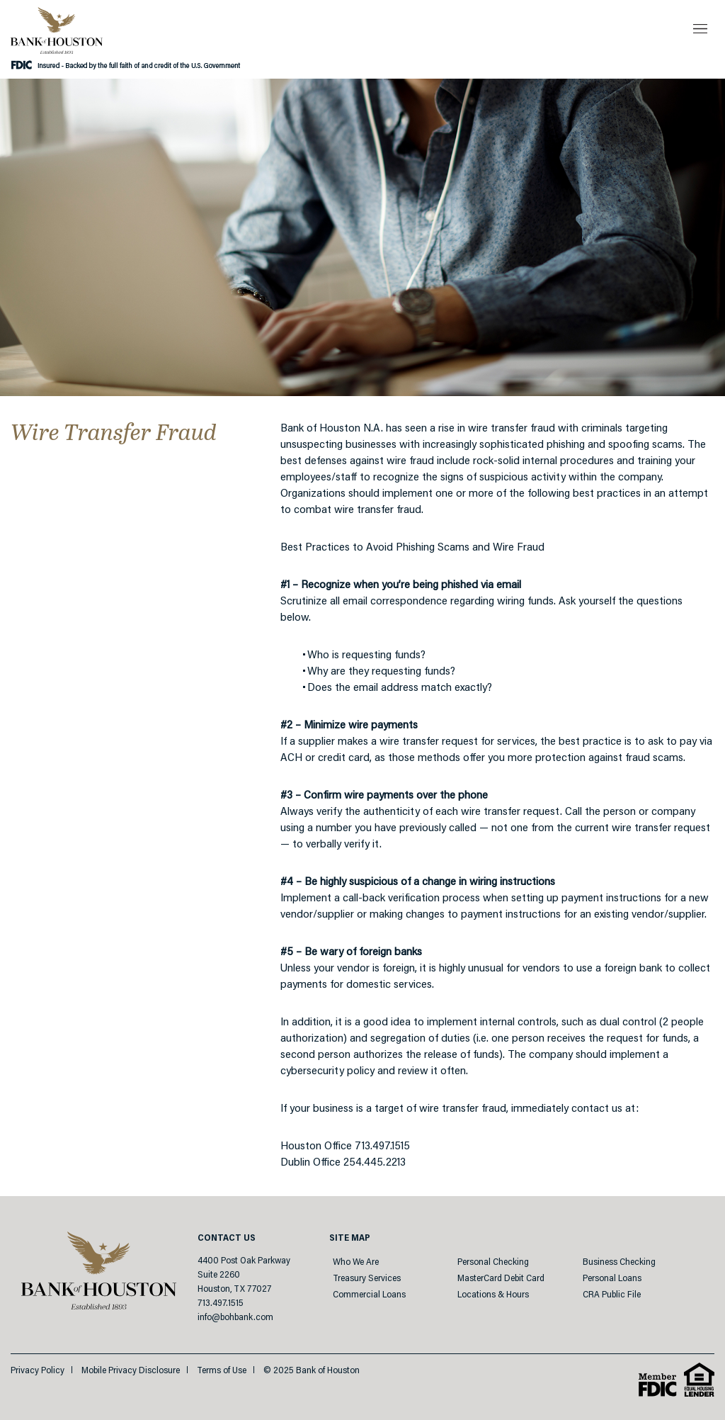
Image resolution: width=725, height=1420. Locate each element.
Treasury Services (367, 1278)
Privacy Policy (37, 1370)
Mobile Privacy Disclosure (130, 1370)
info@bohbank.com (235, 1317)
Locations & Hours (493, 1295)
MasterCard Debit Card (500, 1278)
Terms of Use (221, 1370)
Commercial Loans (369, 1295)
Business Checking (619, 1262)
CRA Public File (612, 1295)
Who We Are (356, 1262)
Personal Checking (493, 1262)
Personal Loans (612, 1278)
